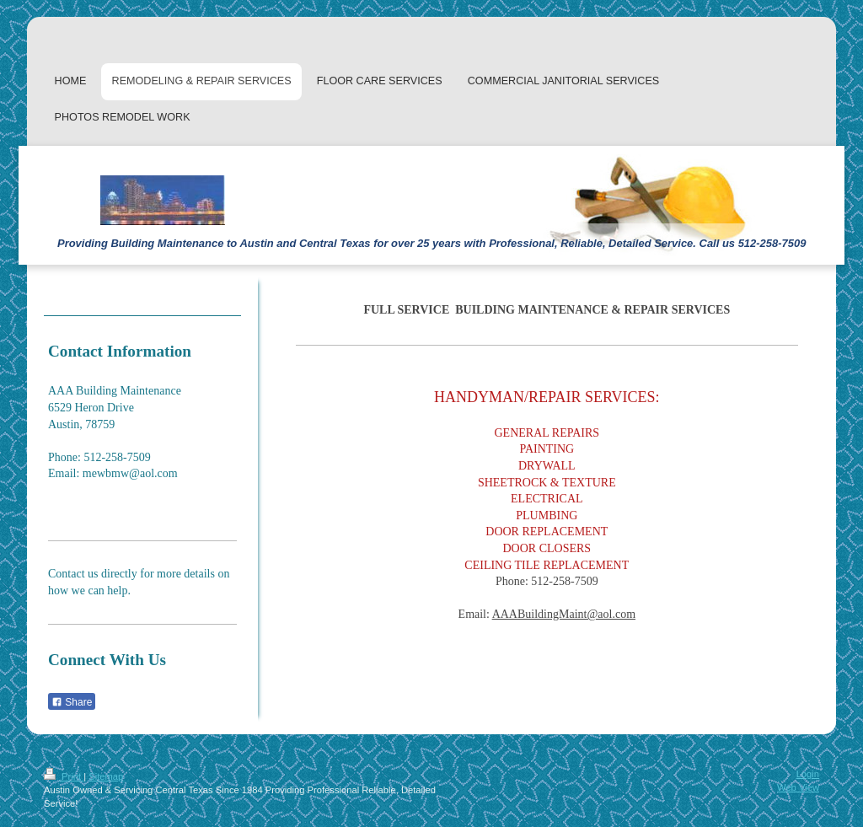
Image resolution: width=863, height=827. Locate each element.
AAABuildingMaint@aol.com (563, 614)
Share (71, 702)
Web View (798, 787)
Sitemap (105, 776)
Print (63, 776)
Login (807, 774)
